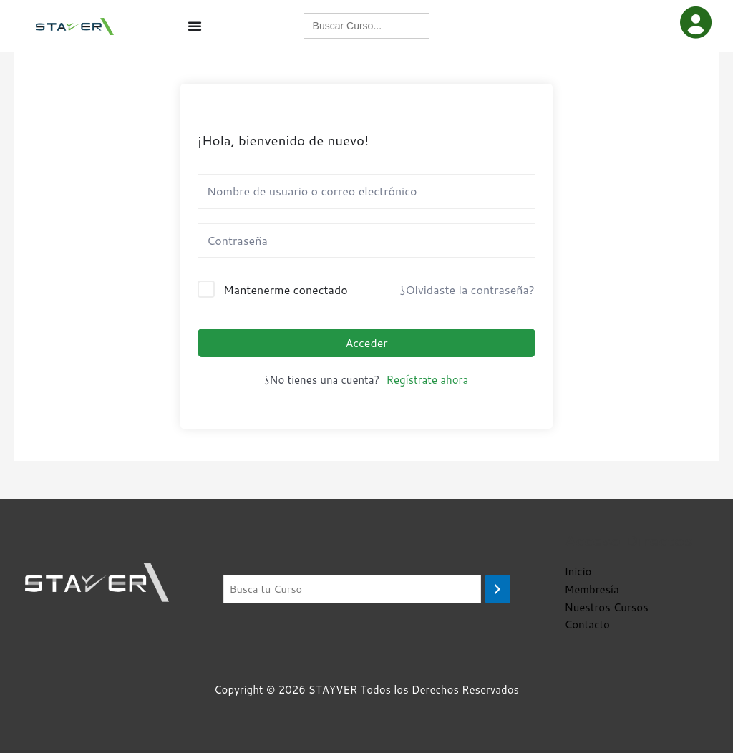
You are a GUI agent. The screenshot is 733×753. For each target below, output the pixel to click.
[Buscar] (497, 589)
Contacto (588, 624)
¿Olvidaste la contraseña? (467, 294)
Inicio (578, 571)
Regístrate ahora (427, 384)
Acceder (366, 346)
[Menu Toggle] (195, 28)
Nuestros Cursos (607, 607)
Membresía (592, 589)
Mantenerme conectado (285, 294)
